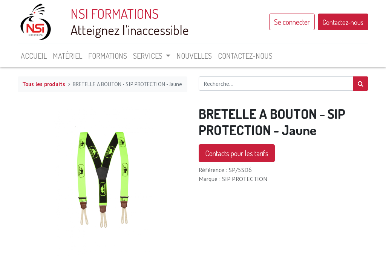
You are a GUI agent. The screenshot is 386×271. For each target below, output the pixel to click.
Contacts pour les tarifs (236, 153)
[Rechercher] (360, 83)
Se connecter (292, 22)
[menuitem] (34, 55)
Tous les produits (43, 84)
